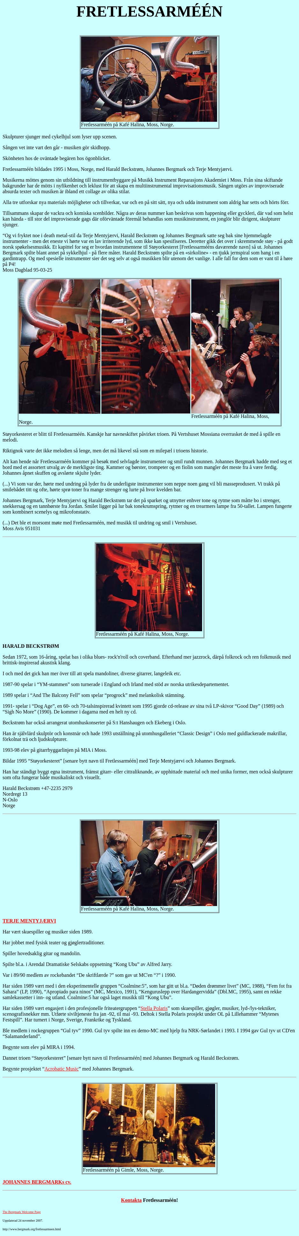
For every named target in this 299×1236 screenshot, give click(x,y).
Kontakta (131, 1200)
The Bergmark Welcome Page (22, 1212)
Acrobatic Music (62, 1068)
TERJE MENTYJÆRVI (29, 921)
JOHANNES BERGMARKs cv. (37, 1182)
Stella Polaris (154, 1008)
